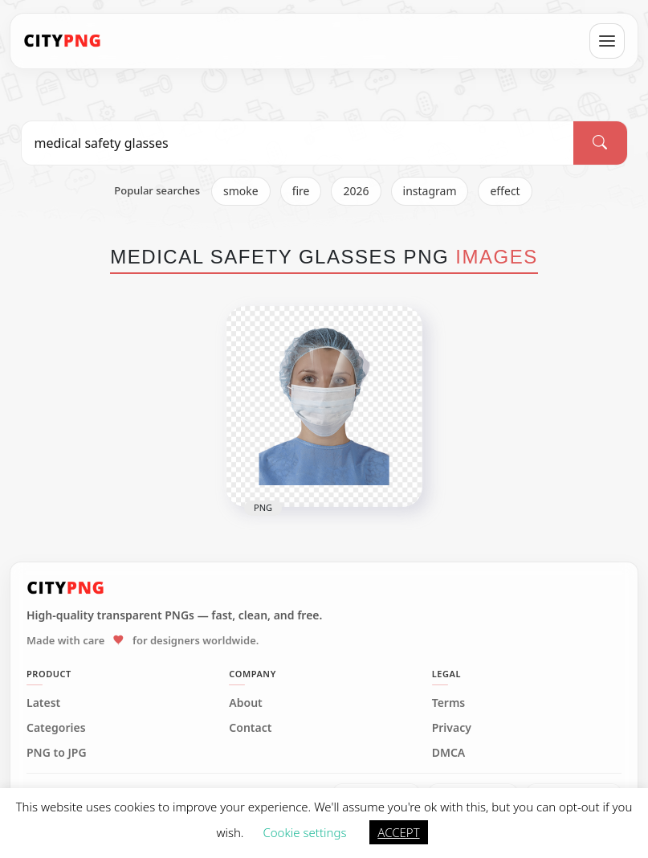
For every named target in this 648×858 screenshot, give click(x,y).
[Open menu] (607, 41)
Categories (56, 728)
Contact (250, 728)
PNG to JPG (56, 753)
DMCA (449, 753)
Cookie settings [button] (304, 832)
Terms (449, 703)
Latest (43, 703)
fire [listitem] (301, 190)
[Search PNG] (298, 143)
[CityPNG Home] (62, 41)
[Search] (599, 143)
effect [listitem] (505, 190)
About (245, 703)
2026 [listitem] (356, 190)
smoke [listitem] (241, 190)
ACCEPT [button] (398, 832)
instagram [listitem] (430, 190)
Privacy (451, 728)
